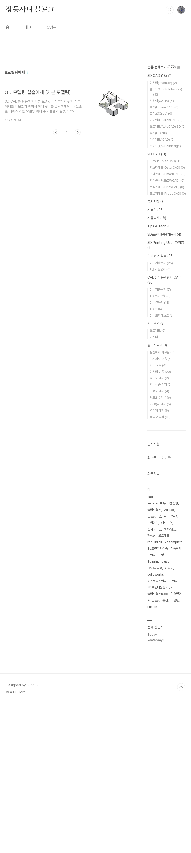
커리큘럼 (155, 473)
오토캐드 (157, 480)
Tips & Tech (159, 375)
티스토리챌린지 (157, 730)
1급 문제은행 (160, 445)
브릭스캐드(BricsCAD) (167, 336)
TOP (181, 836)
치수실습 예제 (161, 534)
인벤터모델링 (155, 704)
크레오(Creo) (161, 263)
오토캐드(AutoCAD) (166, 310)
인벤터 (156, 486)
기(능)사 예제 (160, 553)
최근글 (151, 607)
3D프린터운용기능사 (164, 384)
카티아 (169, 717)
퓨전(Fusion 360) (164, 256)
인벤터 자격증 (160, 405)
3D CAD (159, 225)
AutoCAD (170, 665)
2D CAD (156, 303)
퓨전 (165, 749)
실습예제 (176, 698)
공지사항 (156, 351)
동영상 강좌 (160, 566)
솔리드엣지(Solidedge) (168, 295)
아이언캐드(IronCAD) (166, 269)
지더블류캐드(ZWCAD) (167, 330)
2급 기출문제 (161, 412)
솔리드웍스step (157, 743)
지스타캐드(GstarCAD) (167, 317)
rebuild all (154, 691)
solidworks (155, 724)
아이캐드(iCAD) (162, 289)
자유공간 (156, 367)
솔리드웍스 (154, 659)
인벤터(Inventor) (163, 232)
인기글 (166, 607)
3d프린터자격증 (157, 698)
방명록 (51, 27)
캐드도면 (166, 672)
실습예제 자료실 (162, 501)
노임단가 (152, 672)
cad (150, 646)
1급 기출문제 (160, 419)
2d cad (169, 659)
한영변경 (176, 743)
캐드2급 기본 (160, 547)
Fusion (152, 756)
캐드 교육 (158, 514)
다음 (78, 202)
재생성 (151, 685)
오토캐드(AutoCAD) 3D (168, 276)
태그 (27, 27)
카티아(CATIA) (162, 250)
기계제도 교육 (161, 508)
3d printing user (159, 711)
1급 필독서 (159, 458)
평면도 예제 (159, 527)
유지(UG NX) (161, 282)
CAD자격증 (154, 717)
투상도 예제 (159, 540)
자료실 (155, 359)
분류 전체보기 (163, 216)
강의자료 (157, 494)
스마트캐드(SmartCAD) (167, 323)
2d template (174, 691)
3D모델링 (170, 678)
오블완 (175, 749)
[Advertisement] (67, 96)
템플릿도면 (154, 665)
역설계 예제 (159, 560)
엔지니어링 (154, 678)
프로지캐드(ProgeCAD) (168, 343)
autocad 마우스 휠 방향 (162, 652)
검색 (169, 10)
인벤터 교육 (160, 521)
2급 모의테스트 (162, 465)
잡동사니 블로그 (30, 9)
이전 (56, 202)
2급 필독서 (159, 452)
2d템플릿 (153, 749)
